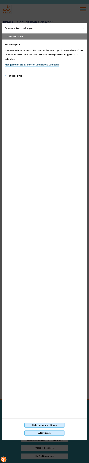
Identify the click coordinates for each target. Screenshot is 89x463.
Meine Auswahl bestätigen (44, 425)
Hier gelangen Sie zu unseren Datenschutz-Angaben (32, 64)
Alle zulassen (44, 433)
